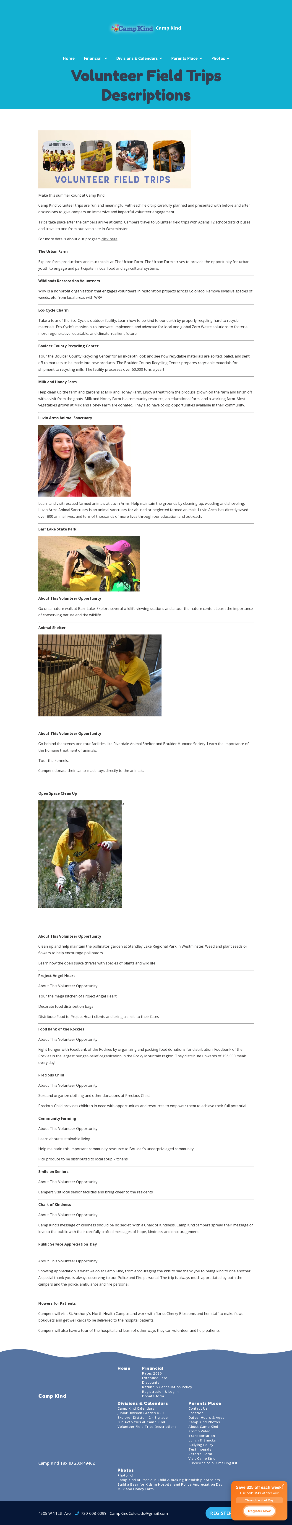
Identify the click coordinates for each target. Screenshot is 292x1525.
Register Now (259, 1511)
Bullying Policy (201, 1444)
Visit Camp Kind (202, 1458)
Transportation (201, 1435)
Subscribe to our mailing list (213, 1463)
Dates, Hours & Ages (206, 1417)
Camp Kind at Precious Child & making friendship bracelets (168, 1479)
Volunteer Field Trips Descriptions (147, 1426)
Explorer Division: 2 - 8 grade (142, 1417)
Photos (218, 58)
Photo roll (125, 1475)
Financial (93, 58)
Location (195, 1413)
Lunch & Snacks (202, 1440)
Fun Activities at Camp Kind (141, 1422)
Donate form (153, 1396)
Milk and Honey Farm (135, 1489)
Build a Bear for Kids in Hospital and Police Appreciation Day (170, 1484)
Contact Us (198, 1408)
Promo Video (199, 1431)
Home (69, 58)
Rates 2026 (152, 1373)
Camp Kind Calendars (135, 1408)
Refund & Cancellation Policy (167, 1387)
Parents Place (184, 58)
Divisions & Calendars (137, 58)
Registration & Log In (160, 1391)
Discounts (150, 1382)
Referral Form (200, 1453)
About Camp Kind (203, 1426)
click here (109, 238)
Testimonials (199, 1449)
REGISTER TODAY (229, 1513)
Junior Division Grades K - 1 (141, 1413)
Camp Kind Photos (204, 1422)
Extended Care (154, 1377)
